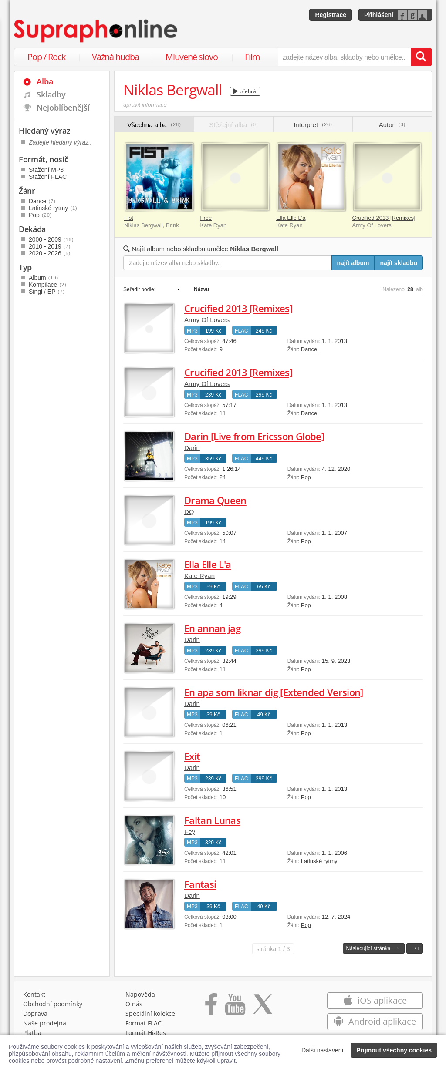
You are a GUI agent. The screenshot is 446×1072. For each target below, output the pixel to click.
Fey (189, 831)
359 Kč (213, 459)
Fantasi (200, 884)
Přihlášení (378, 14)
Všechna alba (154, 124)
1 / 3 (273, 948)
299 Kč (264, 395)
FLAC (241, 331)
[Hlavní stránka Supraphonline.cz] (96, 31)
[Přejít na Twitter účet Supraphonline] (263, 1007)
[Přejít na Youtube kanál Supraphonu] (235, 1007)
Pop (306, 477)
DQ (189, 511)
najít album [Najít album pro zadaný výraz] (353, 262)
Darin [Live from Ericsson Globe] (254, 436)
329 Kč (213, 843)
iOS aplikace (375, 1000)
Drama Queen (215, 500)
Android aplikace (375, 1021)
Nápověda (140, 994)
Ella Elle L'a (291, 218)
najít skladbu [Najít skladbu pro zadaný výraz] (398, 262)
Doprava (35, 1013)
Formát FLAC (143, 1023)
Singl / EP (47, 291)
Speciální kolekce (150, 1013)
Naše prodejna (44, 1023)
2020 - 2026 (50, 253)
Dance (309, 349)
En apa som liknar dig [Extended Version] (273, 692)
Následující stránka (373, 947)
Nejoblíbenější (63, 107)
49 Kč (263, 715)
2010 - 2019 (50, 246)
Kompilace (48, 284)
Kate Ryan (199, 575)
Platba (32, 1032)
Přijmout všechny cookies (394, 1050)
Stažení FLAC (48, 176)
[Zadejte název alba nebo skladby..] (227, 262)
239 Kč (213, 395)
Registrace (330, 14)
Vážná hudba (115, 57)
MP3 (192, 331)
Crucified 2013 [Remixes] (384, 218)
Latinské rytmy (319, 861)
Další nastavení (322, 1050)
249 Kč (264, 331)
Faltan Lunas (212, 820)
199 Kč (213, 331)
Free (206, 218)
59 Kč (213, 587)
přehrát (245, 91)
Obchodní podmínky (52, 1004)
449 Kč (264, 459)
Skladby (51, 94)
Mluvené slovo (192, 57)
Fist (128, 218)
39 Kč (213, 715)
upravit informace (145, 104)
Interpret (313, 124)
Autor (392, 124)
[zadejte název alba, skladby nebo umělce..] (344, 57)
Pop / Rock (46, 57)
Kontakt (34, 994)
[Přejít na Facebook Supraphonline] (211, 1007)
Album (43, 277)
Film (252, 57)
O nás (133, 1004)
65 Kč (263, 587)
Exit (192, 756)
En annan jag (212, 628)
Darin (192, 447)
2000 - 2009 (51, 239)
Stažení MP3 (46, 169)
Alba (45, 81)
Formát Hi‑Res (145, 1032)
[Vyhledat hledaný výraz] (421, 57)
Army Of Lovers (207, 319)
